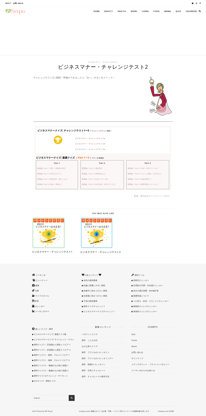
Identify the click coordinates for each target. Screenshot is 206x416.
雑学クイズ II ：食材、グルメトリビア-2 (51, 360)
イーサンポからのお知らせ (143, 370)
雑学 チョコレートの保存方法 (95, 376)
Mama (167, 11)
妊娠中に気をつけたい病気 (95, 290)
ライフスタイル (42, 295)
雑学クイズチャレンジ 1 (94, 306)
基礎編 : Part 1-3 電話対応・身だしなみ (52, 179)
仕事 (36, 290)
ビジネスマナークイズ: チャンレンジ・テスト (53, 339)
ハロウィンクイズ (89, 334)
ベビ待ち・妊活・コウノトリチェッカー (151, 301)
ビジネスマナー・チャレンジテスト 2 (90, 144)
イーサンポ (40, 275)
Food (156, 11)
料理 (36, 301)
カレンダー (39, 306)
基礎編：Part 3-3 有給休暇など (139, 179)
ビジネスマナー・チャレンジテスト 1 (90, 138)
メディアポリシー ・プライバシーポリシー (150, 364)
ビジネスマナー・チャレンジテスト (103, 62)
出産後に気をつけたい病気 (95, 295)
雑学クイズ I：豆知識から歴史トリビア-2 (52, 349)
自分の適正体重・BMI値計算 (146, 290)
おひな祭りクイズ (89, 346)
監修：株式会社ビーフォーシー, (149, 195)
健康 (37, 285)
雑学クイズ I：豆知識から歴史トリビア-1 (52, 344)
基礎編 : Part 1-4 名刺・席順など (49, 184)
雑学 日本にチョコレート (93, 370)
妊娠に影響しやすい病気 (94, 285)
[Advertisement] (103, 35)
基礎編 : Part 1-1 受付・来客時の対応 (51, 168)
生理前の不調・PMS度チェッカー (148, 285)
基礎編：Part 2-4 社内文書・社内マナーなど (99, 184)
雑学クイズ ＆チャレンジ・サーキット (50, 375)
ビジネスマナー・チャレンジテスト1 (52, 251)
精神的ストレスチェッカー (145, 306)
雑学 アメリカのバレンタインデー (97, 358)
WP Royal (48, 411)
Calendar (191, 11)
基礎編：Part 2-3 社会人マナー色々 (95, 179)
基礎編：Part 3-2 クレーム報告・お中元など (145, 173)
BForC (167, 196)
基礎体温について (141, 295)
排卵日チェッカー (141, 280)
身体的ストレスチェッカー (145, 311)
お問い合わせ (18, 3)
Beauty (108, 11)
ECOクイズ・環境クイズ (44, 381)
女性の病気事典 (90, 280)
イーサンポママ (42, 311)
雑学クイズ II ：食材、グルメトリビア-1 (51, 355)
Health (122, 11)
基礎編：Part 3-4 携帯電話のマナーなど (143, 184)
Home (96, 11)
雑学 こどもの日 (89, 340)
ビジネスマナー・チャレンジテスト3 (100, 252)
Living (145, 11)
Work (134, 11)
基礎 (92, 168)
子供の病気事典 (90, 301)
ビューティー (41, 280)
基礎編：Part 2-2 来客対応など (93, 173)
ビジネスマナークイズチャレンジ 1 (99, 311)
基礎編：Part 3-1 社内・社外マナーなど (143, 168)
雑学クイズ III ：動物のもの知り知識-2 (50, 370)
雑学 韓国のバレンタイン (93, 364)
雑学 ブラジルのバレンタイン (95, 352)
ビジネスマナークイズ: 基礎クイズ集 (49, 334)
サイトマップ (137, 358)
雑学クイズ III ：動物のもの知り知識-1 (50, 365)
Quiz (178, 11)
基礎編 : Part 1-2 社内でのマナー (49, 173)
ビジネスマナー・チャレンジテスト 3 (90, 149)
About (8, 3)
